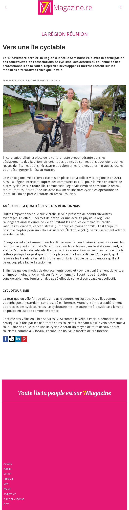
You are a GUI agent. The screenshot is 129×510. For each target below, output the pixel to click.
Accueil (8, 463)
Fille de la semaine (14, 498)
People (8, 468)
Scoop (8, 473)
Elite (6, 503)
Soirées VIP (10, 493)
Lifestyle (9, 478)
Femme (7, 488)
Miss (6, 483)
